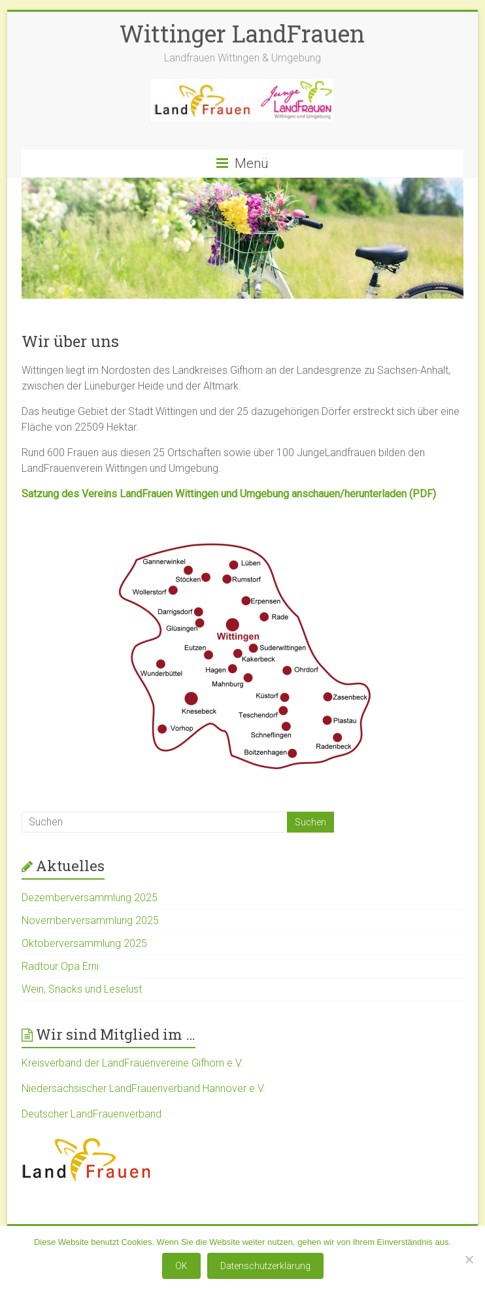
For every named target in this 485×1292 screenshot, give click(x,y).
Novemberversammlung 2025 (90, 920)
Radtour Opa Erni (60, 966)
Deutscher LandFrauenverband (91, 1114)
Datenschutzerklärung (265, 1266)
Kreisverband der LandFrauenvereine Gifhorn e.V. (132, 1063)
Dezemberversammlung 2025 (90, 897)
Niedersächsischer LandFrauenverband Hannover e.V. (143, 1088)
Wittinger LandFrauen (242, 33)
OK (181, 1266)
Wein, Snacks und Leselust (82, 989)
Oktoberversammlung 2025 (84, 943)
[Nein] (468, 1259)
